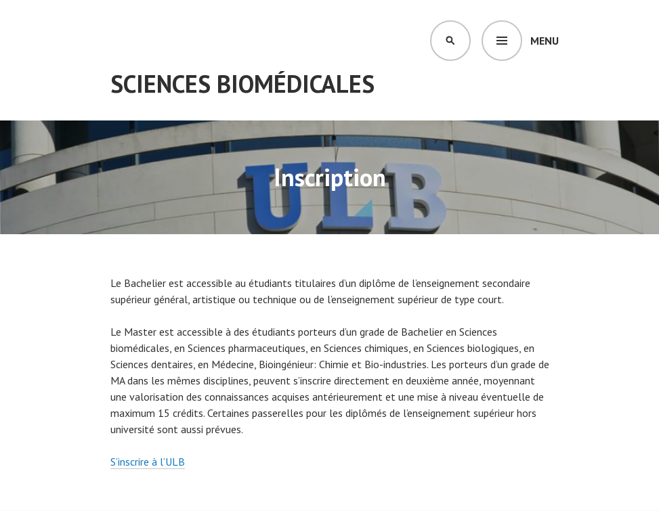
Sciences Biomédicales (242, 83)
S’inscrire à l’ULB (147, 461)
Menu (544, 40)
